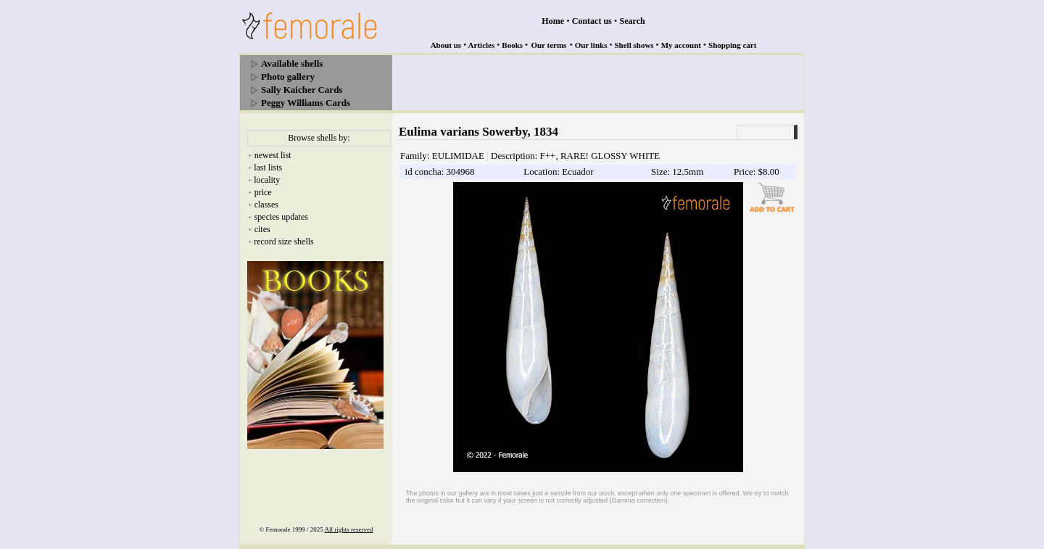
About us (446, 45)
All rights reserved (349, 529)
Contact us (592, 21)
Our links (591, 45)
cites (262, 229)
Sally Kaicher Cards (301, 89)
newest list (272, 155)
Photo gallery (288, 76)
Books (512, 45)
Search (632, 21)
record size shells (284, 241)
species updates (281, 217)
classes (266, 204)
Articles (481, 45)
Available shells (292, 63)
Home (553, 21)
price (263, 192)
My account (681, 45)
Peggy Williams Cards (305, 102)
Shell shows (634, 45)
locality (267, 180)
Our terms (548, 45)
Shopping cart (732, 45)
